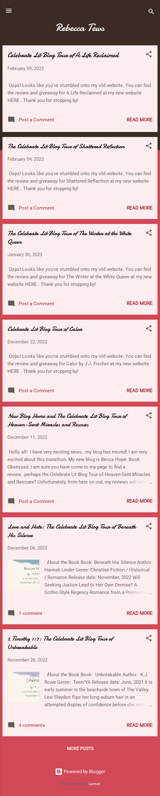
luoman (94, 784)
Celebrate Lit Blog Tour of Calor (45, 329)
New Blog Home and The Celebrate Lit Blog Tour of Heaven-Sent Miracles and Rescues (67, 420)
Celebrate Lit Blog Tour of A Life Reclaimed (63, 55)
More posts (80, 748)
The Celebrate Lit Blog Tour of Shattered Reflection (66, 146)
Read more (139, 120)
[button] (148, 55)
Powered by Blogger (80, 771)
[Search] (151, 12)
